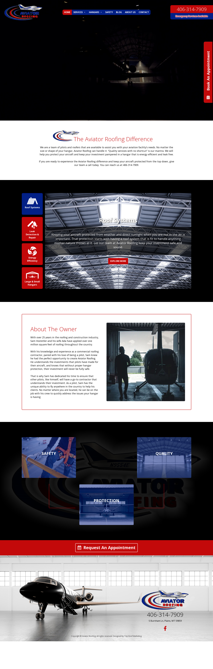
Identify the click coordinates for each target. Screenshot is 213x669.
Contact (144, 12)
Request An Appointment (106, 548)
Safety (109, 12)
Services (79, 12)
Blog (119, 12)
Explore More (118, 261)
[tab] (32, 204)
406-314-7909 (192, 9)
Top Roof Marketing (133, 636)
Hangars (95, 12)
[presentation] (32, 204)
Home (67, 12)
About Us (130, 12)
